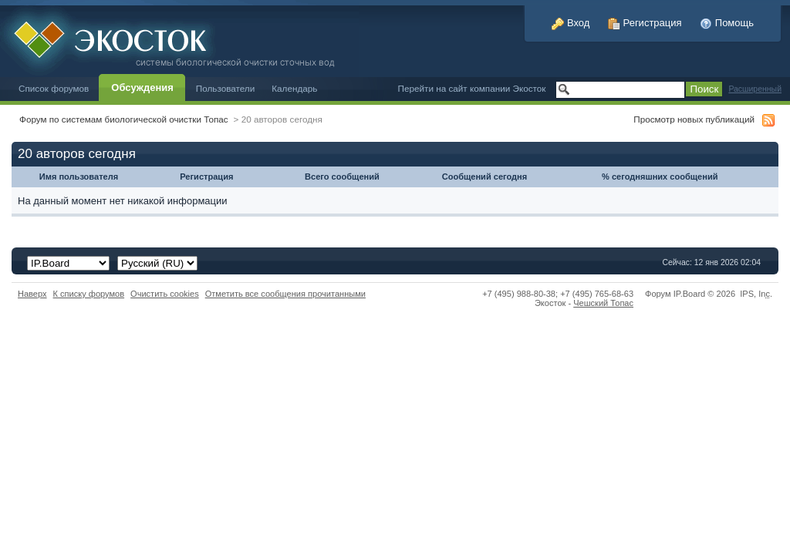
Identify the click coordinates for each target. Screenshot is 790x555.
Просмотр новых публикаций (694, 119)
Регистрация (645, 23)
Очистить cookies (164, 293)
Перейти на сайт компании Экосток (472, 88)
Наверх (32, 293)
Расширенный (755, 89)
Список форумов (54, 88)
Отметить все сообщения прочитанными (285, 293)
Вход (570, 23)
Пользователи (225, 88)
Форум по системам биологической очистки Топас (123, 119)
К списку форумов (89, 293)
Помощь (727, 23)
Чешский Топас (603, 303)
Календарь (294, 88)
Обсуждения (142, 87)
